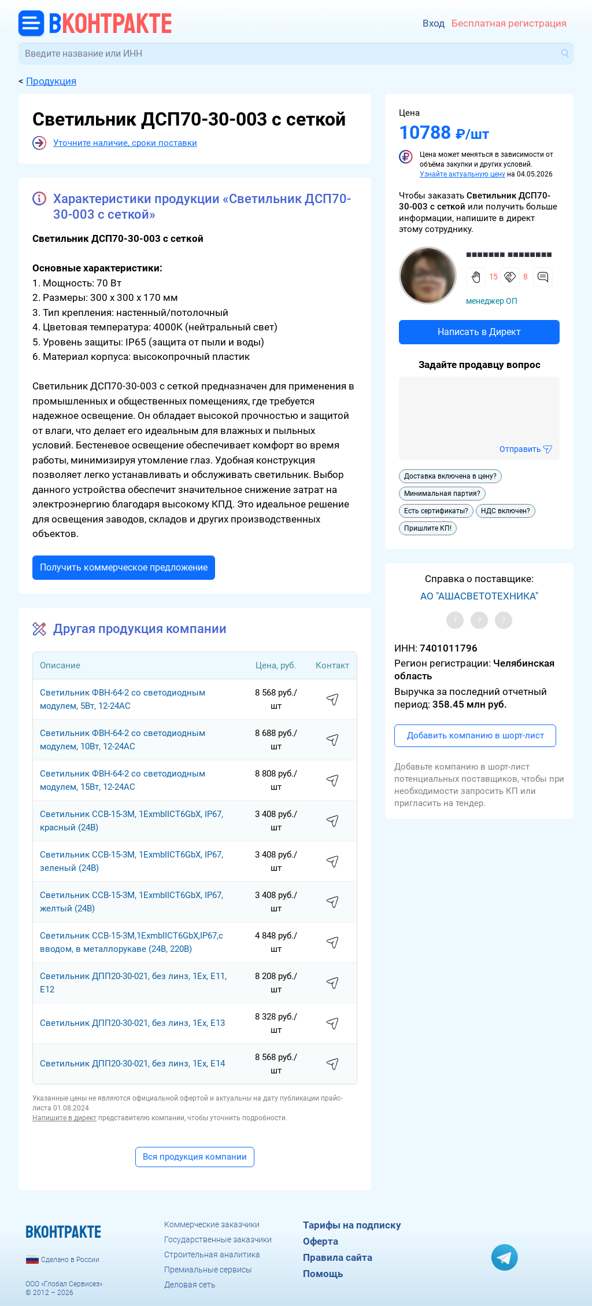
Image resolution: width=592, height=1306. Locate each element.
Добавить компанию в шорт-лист (475, 735)
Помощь (323, 1273)
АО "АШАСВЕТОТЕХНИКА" (479, 596)
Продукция (51, 81)
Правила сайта (337, 1257)
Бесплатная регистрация (509, 23)
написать (332, 700)
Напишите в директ (64, 1118)
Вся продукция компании (195, 1157)
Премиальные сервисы (208, 1269)
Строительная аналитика (212, 1254)
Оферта (320, 1241)
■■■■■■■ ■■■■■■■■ (509, 254)
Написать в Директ (479, 331)
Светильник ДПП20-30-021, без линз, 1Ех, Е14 (132, 1063)
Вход (434, 23)
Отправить (520, 449)
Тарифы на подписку (352, 1225)
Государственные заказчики (218, 1239)
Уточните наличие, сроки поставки (125, 143)
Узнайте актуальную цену (462, 174)
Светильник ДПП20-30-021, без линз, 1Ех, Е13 (132, 1023)
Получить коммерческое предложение (124, 567)
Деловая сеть (190, 1284)
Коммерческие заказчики (212, 1224)
